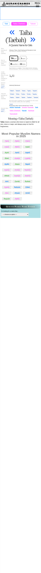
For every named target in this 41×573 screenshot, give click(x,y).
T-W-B (11, 104)
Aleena (27, 176)
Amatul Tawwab (28, 107)
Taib (6, 24)
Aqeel (27, 152)
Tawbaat (31, 111)
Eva (6, 193)
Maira (17, 147)
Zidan (27, 187)
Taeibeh (29, 97)
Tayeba (34, 94)
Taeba (23, 91)
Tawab (24, 111)
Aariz (17, 152)
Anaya (17, 158)
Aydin (6, 164)
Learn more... (3, 86)
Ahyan (17, 193)
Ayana (6, 170)
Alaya (17, 164)
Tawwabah (13, 114)
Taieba (12, 97)
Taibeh (17, 97)
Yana (7, 141)
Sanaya (17, 176)
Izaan (27, 147)
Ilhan (7, 158)
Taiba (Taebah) (19, 24)
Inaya (7, 147)
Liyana (27, 158)
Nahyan (17, 187)
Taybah (35, 91)
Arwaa (17, 170)
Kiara (27, 141)
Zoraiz (17, 181)
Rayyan (7, 199)
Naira (17, 141)
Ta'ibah (12, 94)
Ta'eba (29, 94)
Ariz (6, 181)
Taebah (18, 91)
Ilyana (6, 187)
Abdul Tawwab (15, 107)
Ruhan (27, 181)
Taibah (33, 24)
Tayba (29, 91)
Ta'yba (23, 94)
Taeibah (36, 97)
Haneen (27, 170)
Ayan (7, 152)
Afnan (6, 176)
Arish (27, 193)
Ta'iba (17, 94)
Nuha (17, 199)
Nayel (27, 164)
